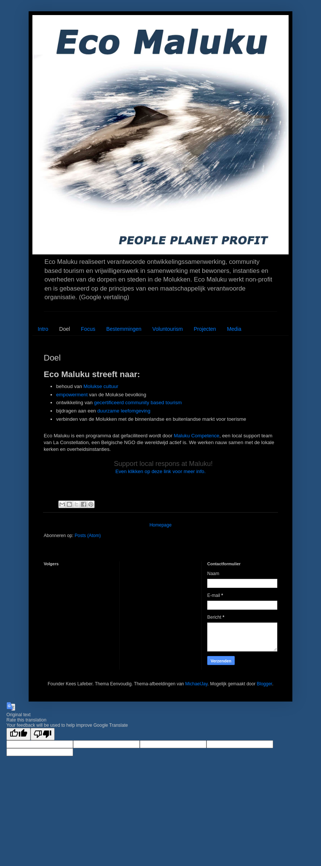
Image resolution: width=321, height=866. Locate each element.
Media (234, 329)
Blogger (264, 683)
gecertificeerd (109, 402)
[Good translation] (18, 734)
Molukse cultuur (101, 386)
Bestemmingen (123, 329)
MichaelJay (196, 683)
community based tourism (153, 402)
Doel (64, 329)
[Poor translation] (43, 734)
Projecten (205, 329)
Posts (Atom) (88, 535)
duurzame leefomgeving (123, 411)
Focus (88, 329)
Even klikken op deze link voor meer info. (160, 471)
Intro (43, 329)
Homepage (161, 525)
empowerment (72, 394)
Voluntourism (167, 329)
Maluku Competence (196, 435)
